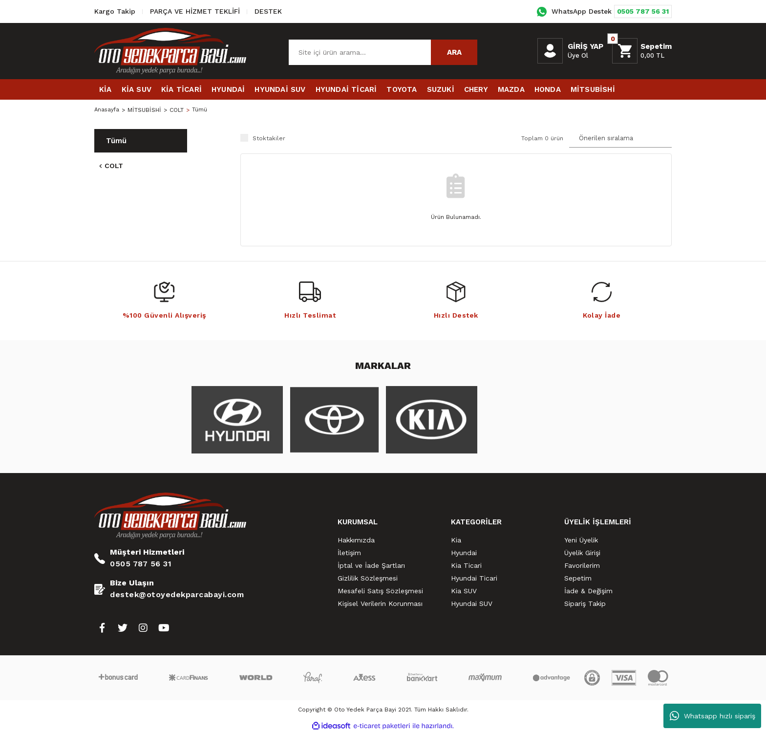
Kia (456, 540)
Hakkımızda (356, 540)
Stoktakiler (269, 138)
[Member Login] (550, 51)
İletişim (349, 553)
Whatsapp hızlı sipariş (712, 716)
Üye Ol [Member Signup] (578, 55)
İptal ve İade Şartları (371, 565)
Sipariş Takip (585, 603)
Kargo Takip (114, 11)
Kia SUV (464, 591)
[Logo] (170, 50)
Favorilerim (582, 565)
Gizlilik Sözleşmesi (368, 578)
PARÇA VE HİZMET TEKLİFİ (195, 11)
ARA (454, 52)
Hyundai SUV (471, 603)
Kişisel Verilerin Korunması (380, 603)
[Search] (383, 52)
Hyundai (464, 553)
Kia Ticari (466, 565)
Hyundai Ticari (474, 578)
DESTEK (268, 11)
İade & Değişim (588, 591)
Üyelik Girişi (582, 553)
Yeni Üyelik (581, 540)
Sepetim (578, 578)
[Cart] (642, 51)
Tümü (201, 110)
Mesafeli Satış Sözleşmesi (380, 591)
